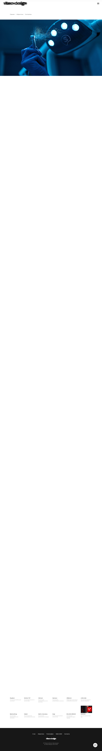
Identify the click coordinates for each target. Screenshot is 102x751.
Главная (12, 14)
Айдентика (20, 14)
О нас (33, 734)
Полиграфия (49, 734)
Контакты (67, 734)
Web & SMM (59, 734)
